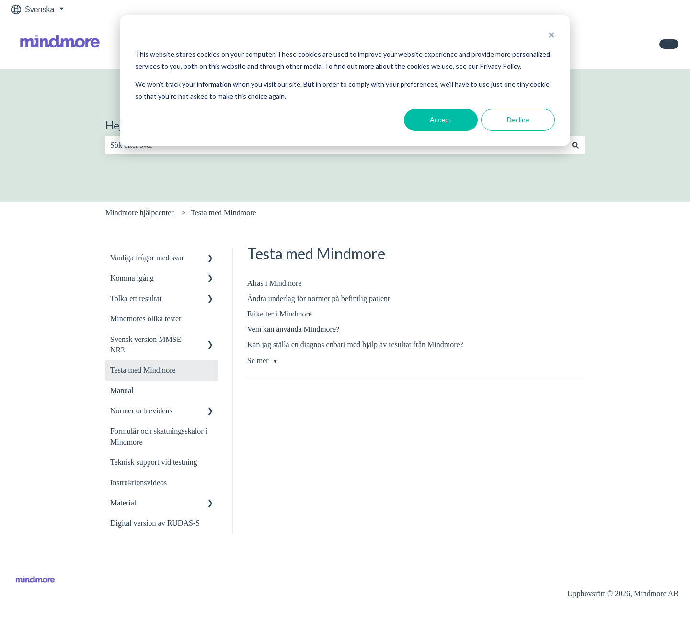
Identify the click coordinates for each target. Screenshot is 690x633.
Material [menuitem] (123, 503)
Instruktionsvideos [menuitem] (138, 483)
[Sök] (575, 145)
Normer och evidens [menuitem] (141, 411)
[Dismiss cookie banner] (551, 36)
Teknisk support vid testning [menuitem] (153, 462)
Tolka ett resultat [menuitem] (135, 298)
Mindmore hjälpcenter (139, 213)
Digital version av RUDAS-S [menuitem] (155, 523)
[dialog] (345, 80)
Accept (441, 120)
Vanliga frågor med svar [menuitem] (147, 258)
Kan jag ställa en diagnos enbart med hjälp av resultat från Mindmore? (355, 344)
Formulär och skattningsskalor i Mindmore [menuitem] (158, 436)
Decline (518, 120)
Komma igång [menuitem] (132, 278)
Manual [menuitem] (122, 391)
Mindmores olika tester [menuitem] (145, 319)
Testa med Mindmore (223, 213)
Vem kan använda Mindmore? (293, 329)
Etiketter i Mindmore (279, 314)
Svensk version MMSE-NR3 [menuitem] (147, 344)
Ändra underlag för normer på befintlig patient (318, 298)
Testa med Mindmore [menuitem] (143, 370)
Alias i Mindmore (274, 283)
